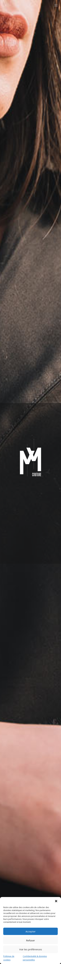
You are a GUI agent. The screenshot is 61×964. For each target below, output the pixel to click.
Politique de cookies (8, 958)
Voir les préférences (30, 949)
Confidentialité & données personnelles (35, 958)
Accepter (31, 931)
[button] (56, 901)
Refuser (30, 940)
